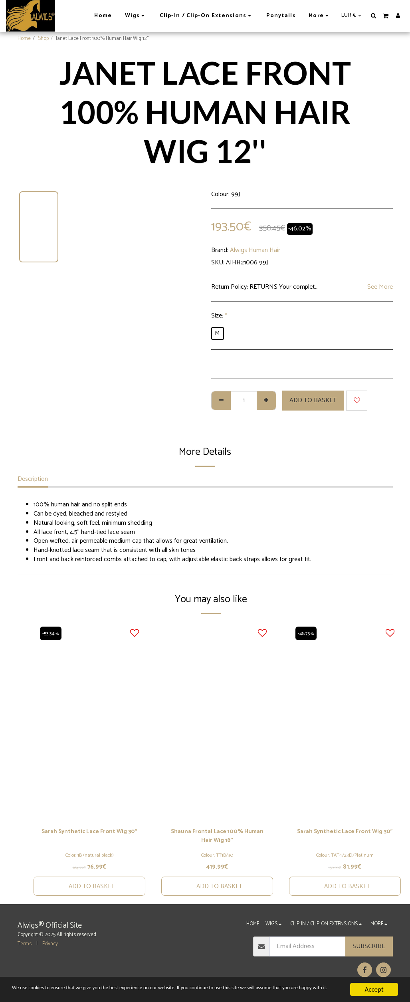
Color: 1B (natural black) (89, 857)
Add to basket (313, 400)
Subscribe (369, 949)
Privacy (50, 946)
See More (380, 287)
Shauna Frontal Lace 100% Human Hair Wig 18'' (217, 837)
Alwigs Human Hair (255, 250)
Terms (25, 946)
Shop (43, 38)
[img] (89, 721)
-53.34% (51, 633)
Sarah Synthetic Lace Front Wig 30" (89, 837)
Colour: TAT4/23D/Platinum (344, 857)
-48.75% (307, 633)
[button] (373, 15)
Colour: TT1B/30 (217, 857)
